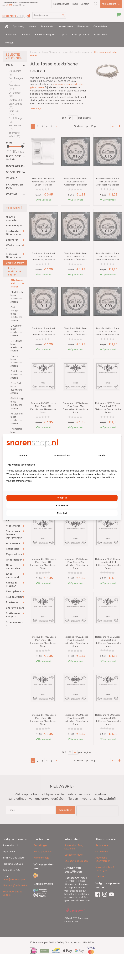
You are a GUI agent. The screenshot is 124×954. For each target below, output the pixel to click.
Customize (62, 505)
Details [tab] (101, 455)
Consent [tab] (22, 455)
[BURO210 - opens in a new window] (105, 443)
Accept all (62, 497)
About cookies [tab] (62, 455)
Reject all (62, 513)
